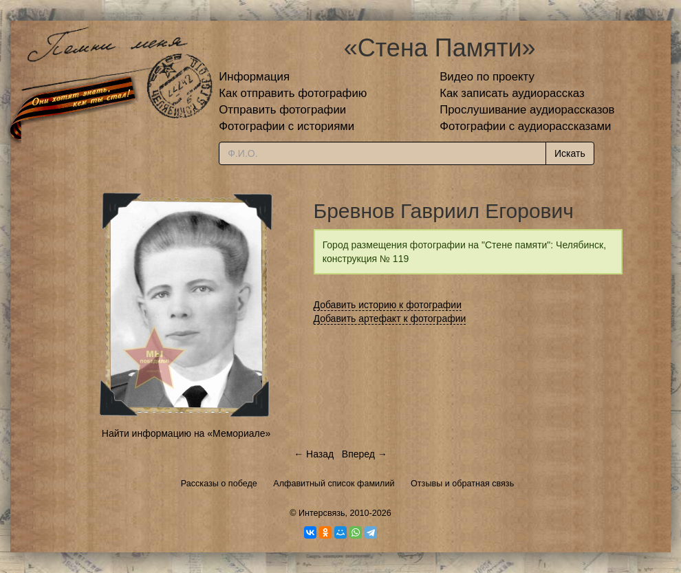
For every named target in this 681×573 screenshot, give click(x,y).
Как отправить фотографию (293, 93)
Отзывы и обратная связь (462, 483)
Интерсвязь (322, 513)
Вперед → (364, 454)
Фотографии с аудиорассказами (525, 126)
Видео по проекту (487, 76)
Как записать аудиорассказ (512, 93)
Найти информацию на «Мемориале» (186, 433)
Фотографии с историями (286, 126)
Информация (254, 76)
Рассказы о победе (219, 483)
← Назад (314, 454)
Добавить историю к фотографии (388, 304)
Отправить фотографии (282, 109)
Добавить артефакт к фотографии (390, 318)
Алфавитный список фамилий (333, 483)
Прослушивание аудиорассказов (527, 109)
